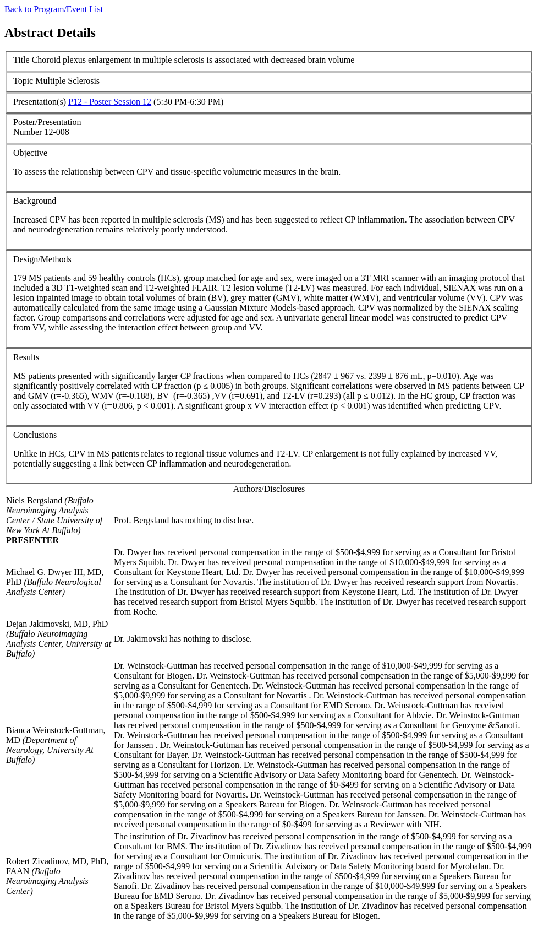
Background (34, 200)
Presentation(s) (39, 101)
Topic (23, 80)
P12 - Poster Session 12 (109, 101)
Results (26, 357)
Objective (30, 153)
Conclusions (35, 435)
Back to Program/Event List (53, 9)
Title (21, 59)
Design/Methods (42, 259)
